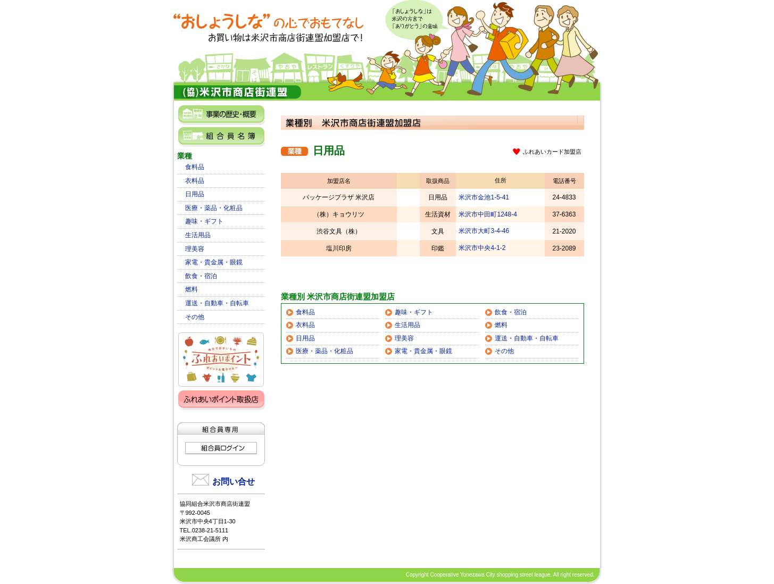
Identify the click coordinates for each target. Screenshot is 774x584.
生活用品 (198, 235)
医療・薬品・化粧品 (214, 208)
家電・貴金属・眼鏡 (214, 262)
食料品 (194, 167)
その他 (194, 317)
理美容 (194, 249)
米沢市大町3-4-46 (484, 231)
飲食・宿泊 (201, 276)
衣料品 (194, 181)
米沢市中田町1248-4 (488, 214)
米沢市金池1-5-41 (484, 197)
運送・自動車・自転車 (217, 303)
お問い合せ (233, 481)
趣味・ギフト (204, 221)
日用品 (194, 194)
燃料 (191, 289)
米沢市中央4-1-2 (482, 248)
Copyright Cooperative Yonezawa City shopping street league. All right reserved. (500, 575)
